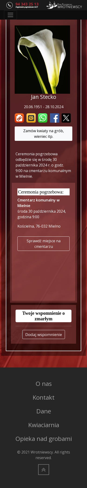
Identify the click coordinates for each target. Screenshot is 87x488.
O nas (43, 383)
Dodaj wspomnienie (43, 334)
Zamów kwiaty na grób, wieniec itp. (43, 133)
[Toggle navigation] (10, 15)
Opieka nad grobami (43, 438)
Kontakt (43, 397)
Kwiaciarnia (43, 425)
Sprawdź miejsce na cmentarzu (44, 243)
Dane (43, 411)
